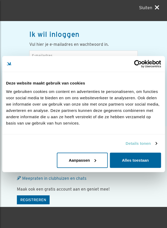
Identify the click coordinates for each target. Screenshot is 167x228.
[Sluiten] (149, 7)
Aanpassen (82, 160)
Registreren (33, 200)
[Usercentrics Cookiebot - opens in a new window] (138, 64)
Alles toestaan (135, 160)
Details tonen (138, 143)
